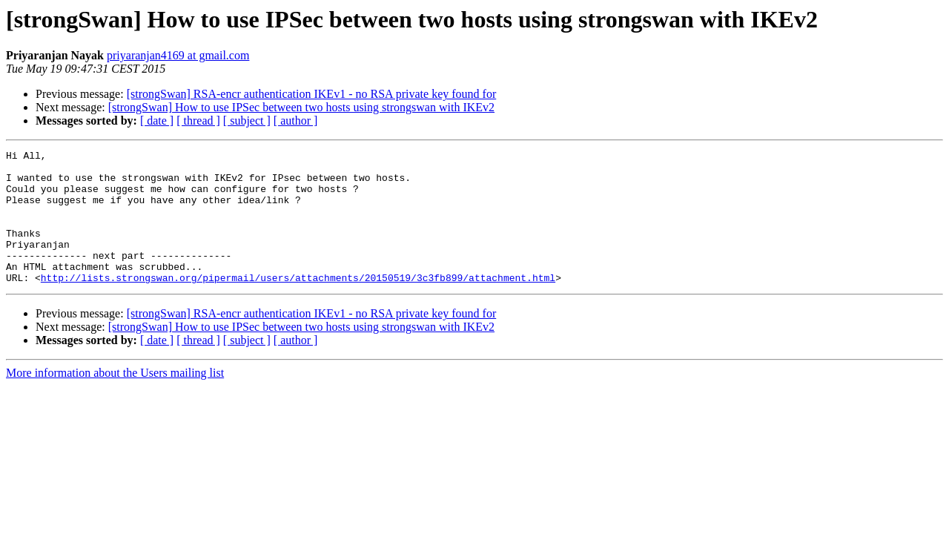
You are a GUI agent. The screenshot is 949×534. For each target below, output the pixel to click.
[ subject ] (247, 120)
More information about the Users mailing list (115, 399)
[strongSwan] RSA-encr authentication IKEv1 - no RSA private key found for (312, 94)
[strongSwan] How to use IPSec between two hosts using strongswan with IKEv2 (301, 107)
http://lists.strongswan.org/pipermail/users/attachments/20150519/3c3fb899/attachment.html (298, 304)
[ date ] (156, 120)
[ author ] (296, 120)
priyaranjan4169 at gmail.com (178, 55)
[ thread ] (198, 120)
